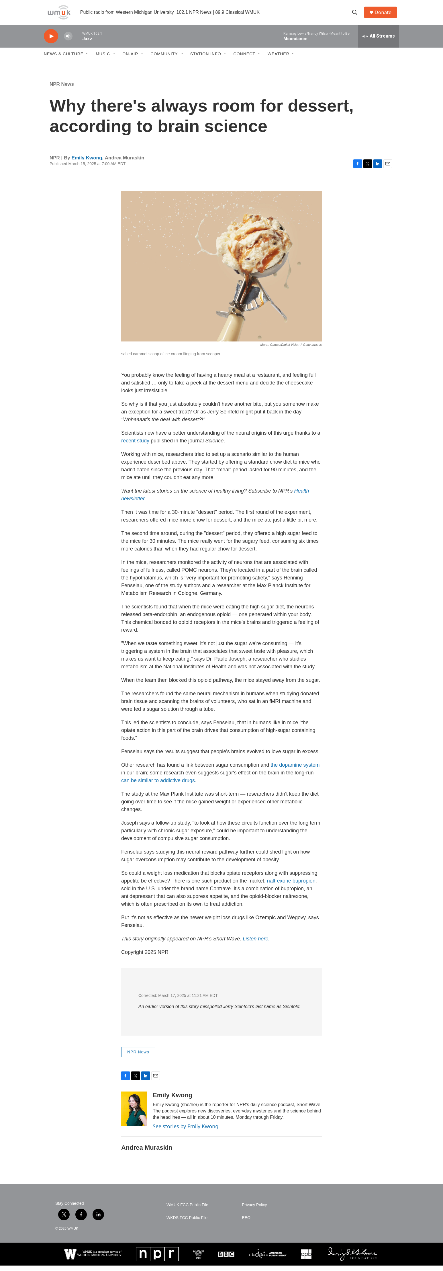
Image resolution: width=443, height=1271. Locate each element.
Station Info (205, 59)
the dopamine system (294, 770)
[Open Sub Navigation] (87, 59)
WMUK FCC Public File (187, 1210)
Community (164, 59)
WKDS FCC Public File (186, 1223)
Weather (278, 59)
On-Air (130, 59)
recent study (135, 446)
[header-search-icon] (355, 15)
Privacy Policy (254, 1210)
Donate (384, 15)
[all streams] (378, 41)
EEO (246, 1223)
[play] (51, 41)
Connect (244, 59)
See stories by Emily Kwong (185, 1131)
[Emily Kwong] (134, 1114)
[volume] (68, 41)
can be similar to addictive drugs (158, 786)
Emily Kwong (87, 163)
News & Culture (63, 59)
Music (103, 59)
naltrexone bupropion (291, 886)
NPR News (62, 89)
